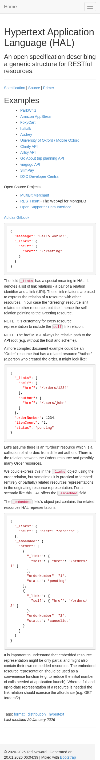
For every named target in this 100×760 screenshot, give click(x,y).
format (19, 714)
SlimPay (27, 170)
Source (34, 88)
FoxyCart (27, 122)
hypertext (56, 714)
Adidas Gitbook (16, 217)
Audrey (26, 134)
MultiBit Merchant (34, 195)
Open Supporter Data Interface (45, 207)
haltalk (25, 128)
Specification (14, 88)
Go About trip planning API (42, 158)
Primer (48, 88)
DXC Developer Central (39, 176)
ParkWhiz (28, 110)
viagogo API (30, 164)
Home (10, 6)
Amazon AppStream (37, 116)
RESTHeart (29, 201)
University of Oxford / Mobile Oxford (49, 140)
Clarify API (29, 146)
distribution (37, 714)
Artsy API (28, 152)
